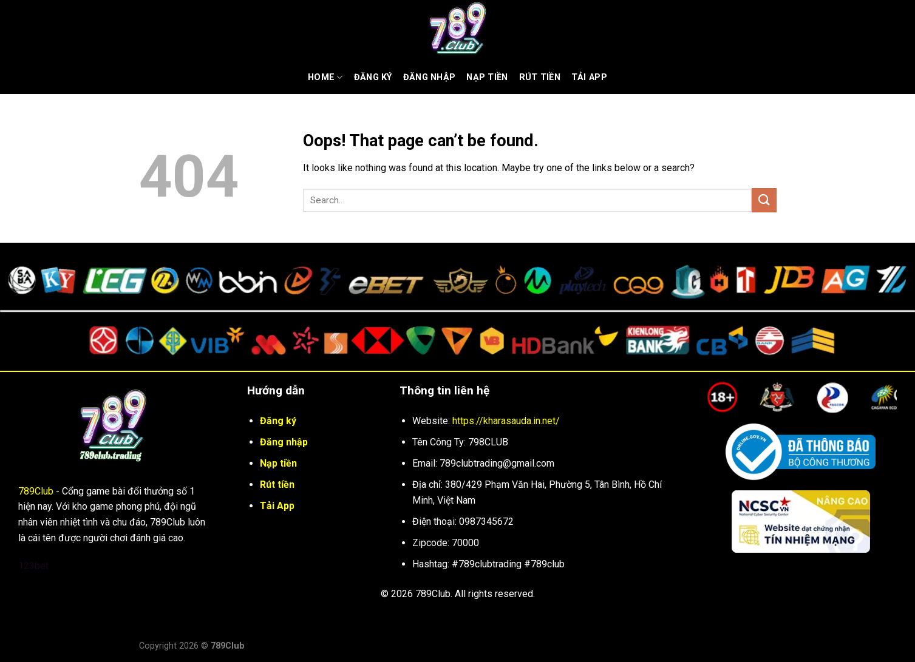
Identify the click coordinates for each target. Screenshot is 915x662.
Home (325, 77)
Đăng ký (373, 77)
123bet (33, 566)
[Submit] (764, 200)
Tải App (589, 77)
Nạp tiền (487, 77)
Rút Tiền (539, 77)
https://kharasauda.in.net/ (506, 421)
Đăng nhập (429, 77)
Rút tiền (277, 484)
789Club (35, 491)
